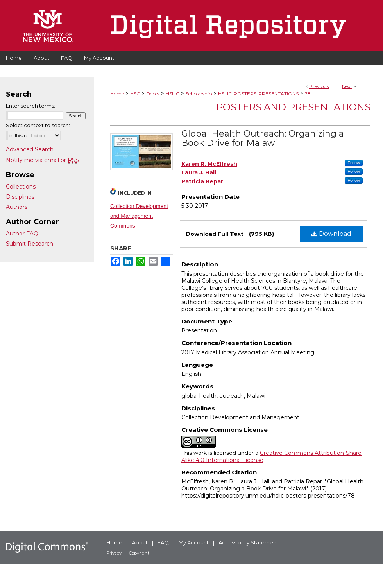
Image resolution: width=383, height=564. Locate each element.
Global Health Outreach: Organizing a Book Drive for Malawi (262, 138)
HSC (135, 94)
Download (331, 233)
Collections (21, 186)
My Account (194, 542)
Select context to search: (38, 125)
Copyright (139, 553)
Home (117, 94)
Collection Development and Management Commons (139, 216)
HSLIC (172, 94)
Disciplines (20, 196)
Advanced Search (30, 149)
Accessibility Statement (248, 542)
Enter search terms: (30, 105)
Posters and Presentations (293, 107)
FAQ (163, 542)
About (140, 542)
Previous (319, 86)
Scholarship (199, 94)
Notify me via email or (42, 159)
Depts (152, 94)
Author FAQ (22, 233)
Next (347, 86)
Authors (16, 206)
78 (308, 94)
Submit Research (29, 243)
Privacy (114, 553)
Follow (353, 162)
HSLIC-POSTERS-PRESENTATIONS (258, 94)
